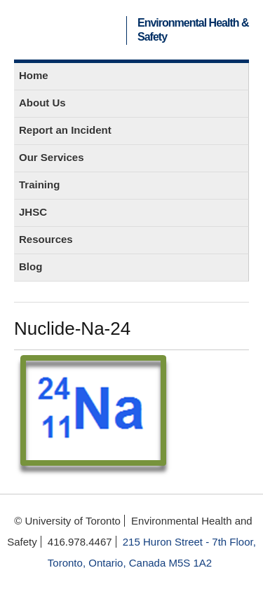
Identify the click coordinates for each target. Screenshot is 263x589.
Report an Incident (65, 130)
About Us (42, 103)
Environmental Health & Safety (192, 30)
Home (33, 75)
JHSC (33, 212)
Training (39, 184)
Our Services (51, 157)
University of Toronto (72, 30)
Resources (46, 239)
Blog (30, 266)
